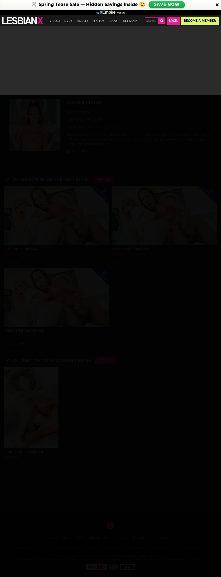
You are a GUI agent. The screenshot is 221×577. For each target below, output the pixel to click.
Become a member (200, 20)
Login (173, 20)
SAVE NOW (167, 4)
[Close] (217, 5)
